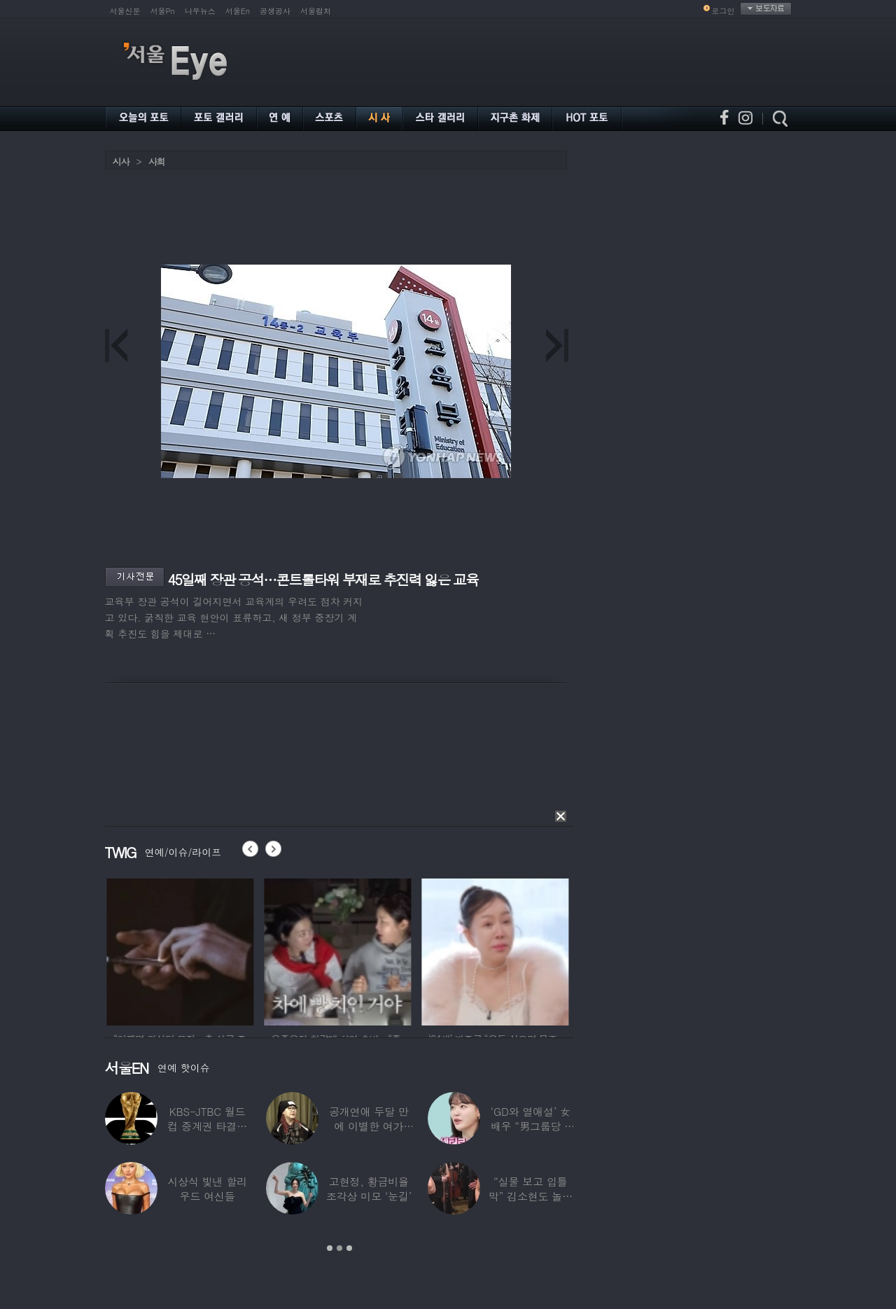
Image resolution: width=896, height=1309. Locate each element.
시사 (121, 161)
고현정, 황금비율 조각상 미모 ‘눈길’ (369, 1188)
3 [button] (349, 1248)
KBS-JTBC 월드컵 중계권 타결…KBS (207, 1126)
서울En (237, 11)
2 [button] (339, 1248)
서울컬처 (315, 11)
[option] (200, 949)
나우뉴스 (200, 11)
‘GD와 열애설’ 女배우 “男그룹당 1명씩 (530, 1126)
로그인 (723, 11)
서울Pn (162, 11)
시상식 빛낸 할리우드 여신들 (207, 1188)
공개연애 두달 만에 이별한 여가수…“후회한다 (369, 1126)
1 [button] (329, 1248)
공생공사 (275, 11)
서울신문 (125, 11)
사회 (156, 161)
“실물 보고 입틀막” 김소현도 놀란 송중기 (531, 1196)
